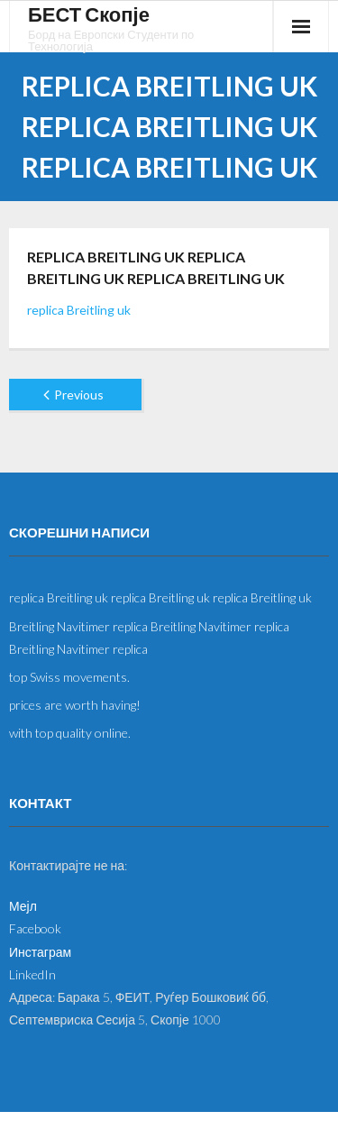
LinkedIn (32, 974)
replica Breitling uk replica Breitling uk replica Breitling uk (160, 597)
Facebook (35, 928)
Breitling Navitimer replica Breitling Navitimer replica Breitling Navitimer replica (149, 638)
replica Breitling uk (79, 309)
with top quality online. (70, 732)
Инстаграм (40, 952)
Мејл (23, 906)
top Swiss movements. (69, 676)
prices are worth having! (75, 704)
